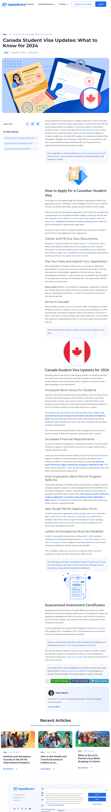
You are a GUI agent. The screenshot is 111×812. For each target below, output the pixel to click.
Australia (61, 775)
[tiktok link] (26, 791)
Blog (83, 775)
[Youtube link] (30, 791)
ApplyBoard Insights (89, 783)
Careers (72, 779)
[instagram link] (22, 791)
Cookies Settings (97, 804)
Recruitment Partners (46, 776)
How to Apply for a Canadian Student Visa (19, 120)
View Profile (54, 689)
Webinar (84, 779)
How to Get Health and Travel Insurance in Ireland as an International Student (54, 743)
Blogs (5, 17)
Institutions (46, 782)
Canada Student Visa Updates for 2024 (18, 126)
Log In (100, 4)
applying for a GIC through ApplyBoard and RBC (76, 628)
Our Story (73, 775)
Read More (10, 751)
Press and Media (73, 784)
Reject (97, 799)
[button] (27, 106)
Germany (61, 783)
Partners (64, 4)
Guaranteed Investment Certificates (17, 131)
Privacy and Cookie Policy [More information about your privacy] (56, 805)
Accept (97, 795)
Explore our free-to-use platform (74, 653)
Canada (61, 779)
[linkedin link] (14, 791)
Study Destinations (47, 4)
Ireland (60, 786)
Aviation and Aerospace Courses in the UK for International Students (17, 742)
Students (30, 4)
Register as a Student (83, 4)
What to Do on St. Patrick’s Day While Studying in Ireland (89, 740)
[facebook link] (18, 791)
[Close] (106, 790)
